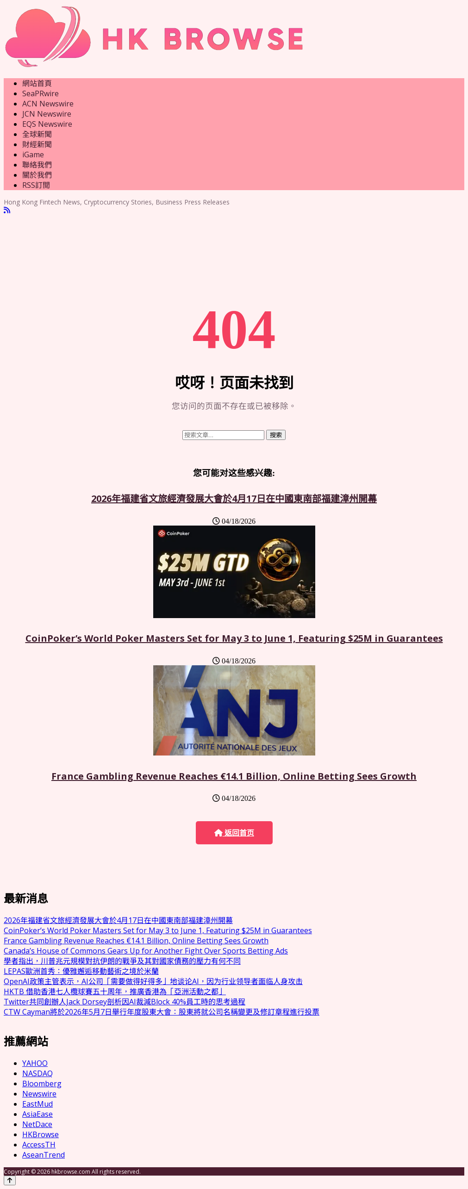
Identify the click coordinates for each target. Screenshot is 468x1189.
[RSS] (7, 210)
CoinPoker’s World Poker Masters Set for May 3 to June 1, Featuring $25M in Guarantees (234, 638)
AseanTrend (43, 1155)
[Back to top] (10, 1180)
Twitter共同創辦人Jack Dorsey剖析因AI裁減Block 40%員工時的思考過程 (124, 1002)
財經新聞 (37, 144)
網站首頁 (37, 83)
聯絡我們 (37, 165)
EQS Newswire (47, 124)
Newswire (39, 1094)
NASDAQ (37, 1073)
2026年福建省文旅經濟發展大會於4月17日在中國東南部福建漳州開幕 (234, 498)
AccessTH (39, 1144)
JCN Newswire (46, 114)
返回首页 (234, 833)
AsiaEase (37, 1114)
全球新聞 (37, 134)
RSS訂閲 (36, 185)
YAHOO (35, 1063)
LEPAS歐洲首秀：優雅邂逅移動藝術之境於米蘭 (81, 971)
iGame (33, 154)
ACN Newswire (48, 104)
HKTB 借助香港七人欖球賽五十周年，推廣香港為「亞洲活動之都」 (115, 991)
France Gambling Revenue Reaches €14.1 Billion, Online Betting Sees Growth (234, 776)
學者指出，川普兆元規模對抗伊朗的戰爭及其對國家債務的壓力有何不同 (122, 961)
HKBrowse (40, 1134)
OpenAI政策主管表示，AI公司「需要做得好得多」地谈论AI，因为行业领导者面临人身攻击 (153, 981)
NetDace (37, 1124)
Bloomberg (42, 1083)
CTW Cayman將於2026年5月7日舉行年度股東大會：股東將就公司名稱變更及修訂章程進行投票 (161, 1012)
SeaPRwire (40, 93)
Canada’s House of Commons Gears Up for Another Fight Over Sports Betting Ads (146, 951)
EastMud (37, 1104)
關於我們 (37, 175)
